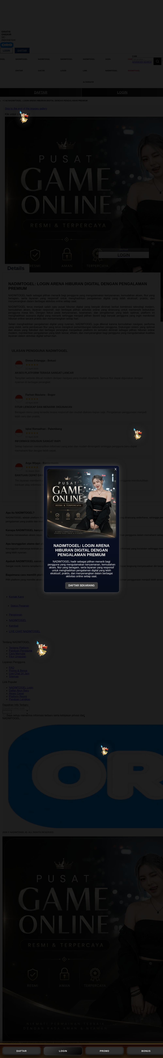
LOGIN (63, 1051)
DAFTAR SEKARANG (81, 585)
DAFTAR (21, 1051)
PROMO (104, 1051)
